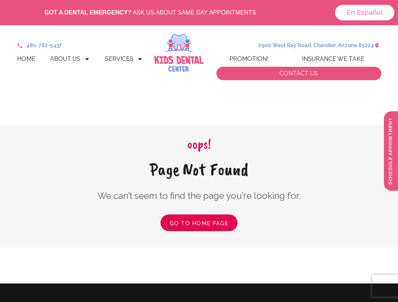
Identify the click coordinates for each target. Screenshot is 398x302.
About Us (70, 59)
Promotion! (248, 58)
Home (26, 58)
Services (124, 59)
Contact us (298, 73)
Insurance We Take (333, 58)
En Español (364, 12)
